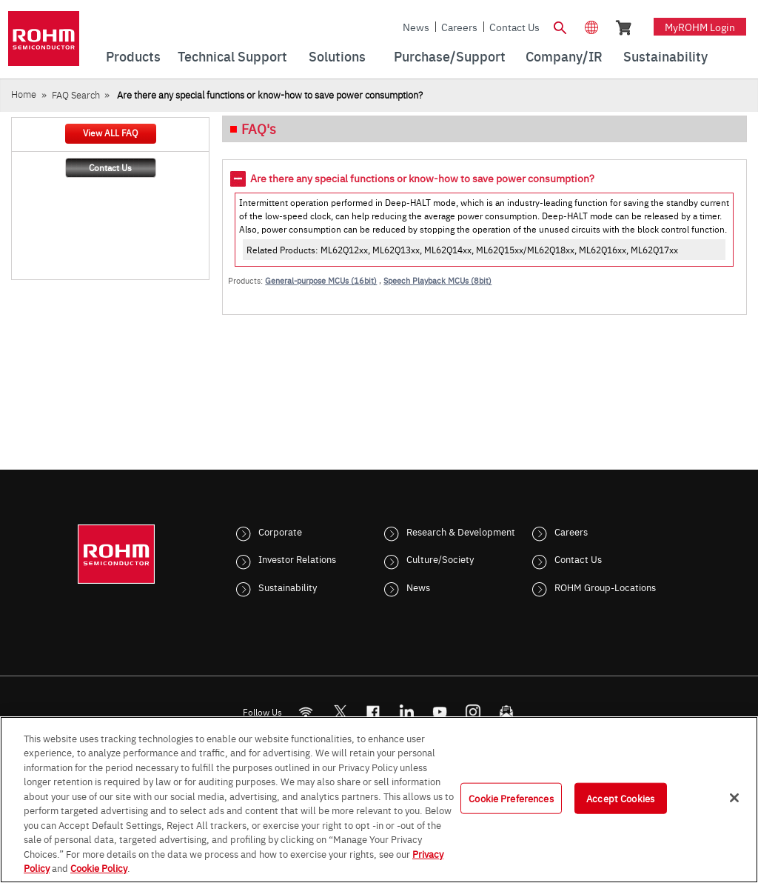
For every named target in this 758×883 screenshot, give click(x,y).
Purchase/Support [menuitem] (450, 56)
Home (23, 93)
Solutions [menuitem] (337, 56)
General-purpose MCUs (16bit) (321, 280)
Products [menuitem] (133, 56)
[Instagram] (473, 711)
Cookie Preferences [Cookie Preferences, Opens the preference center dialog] (511, 797)
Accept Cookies (620, 797)
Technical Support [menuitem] (232, 56)
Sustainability (287, 586)
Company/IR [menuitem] (564, 56)
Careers (459, 26)
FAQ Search (76, 94)
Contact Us (514, 26)
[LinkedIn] (407, 711)
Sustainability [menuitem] (665, 56)
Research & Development (460, 531)
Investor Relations (297, 558)
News (416, 26)
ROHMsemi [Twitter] (339, 711)
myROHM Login (700, 26)
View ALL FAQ (110, 133)
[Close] (734, 798)
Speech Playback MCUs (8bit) (437, 280)
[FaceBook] (373, 711)
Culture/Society (440, 558)
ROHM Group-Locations (605, 586)
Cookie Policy (98, 867)
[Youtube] (440, 711)
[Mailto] (506, 711)
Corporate (280, 531)
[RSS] (306, 711)
